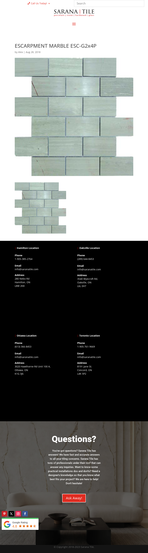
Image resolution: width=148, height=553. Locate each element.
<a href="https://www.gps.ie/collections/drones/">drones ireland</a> (105, 310)
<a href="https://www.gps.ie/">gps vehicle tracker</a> (105, 398)
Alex (20, 52)
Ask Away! (74, 498)
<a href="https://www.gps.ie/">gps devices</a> (43, 398)
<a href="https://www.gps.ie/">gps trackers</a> (43, 310)
